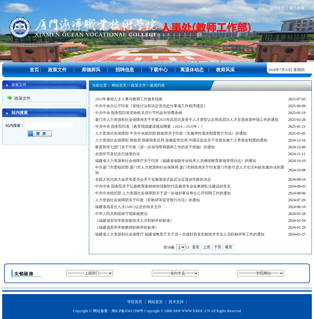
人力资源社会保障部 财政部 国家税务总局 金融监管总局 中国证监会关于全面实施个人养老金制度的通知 (181, 140)
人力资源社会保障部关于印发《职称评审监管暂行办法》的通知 (147, 200)
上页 (206, 247)
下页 (217, 247)
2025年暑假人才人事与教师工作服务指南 (128, 99)
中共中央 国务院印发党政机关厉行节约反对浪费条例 (138, 113)
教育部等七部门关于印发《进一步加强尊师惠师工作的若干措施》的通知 (155, 147)
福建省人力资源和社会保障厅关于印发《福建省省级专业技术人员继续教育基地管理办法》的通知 (175, 161)
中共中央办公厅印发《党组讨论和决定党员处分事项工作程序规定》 (151, 106)
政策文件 (138, 85)
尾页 (228, 247)
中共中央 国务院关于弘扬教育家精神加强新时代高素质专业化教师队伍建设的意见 (163, 186)
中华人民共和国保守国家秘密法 (121, 214)
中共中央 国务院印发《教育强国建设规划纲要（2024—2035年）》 (150, 126)
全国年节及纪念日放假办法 (117, 154)
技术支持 (176, 302)
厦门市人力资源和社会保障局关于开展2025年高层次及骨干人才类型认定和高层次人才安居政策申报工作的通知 (186, 119)
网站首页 (119, 85)
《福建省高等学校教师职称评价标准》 (127, 227)
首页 (196, 247)
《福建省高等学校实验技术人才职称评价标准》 (134, 220)
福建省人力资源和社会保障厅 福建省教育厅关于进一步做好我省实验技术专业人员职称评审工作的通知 (179, 234)
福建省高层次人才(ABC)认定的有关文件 (128, 207)
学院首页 (134, 302)
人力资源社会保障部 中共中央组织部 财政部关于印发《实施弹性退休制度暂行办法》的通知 (171, 133)
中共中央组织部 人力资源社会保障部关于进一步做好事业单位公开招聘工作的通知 (163, 193)
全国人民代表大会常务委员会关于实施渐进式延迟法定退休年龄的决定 (153, 179)
